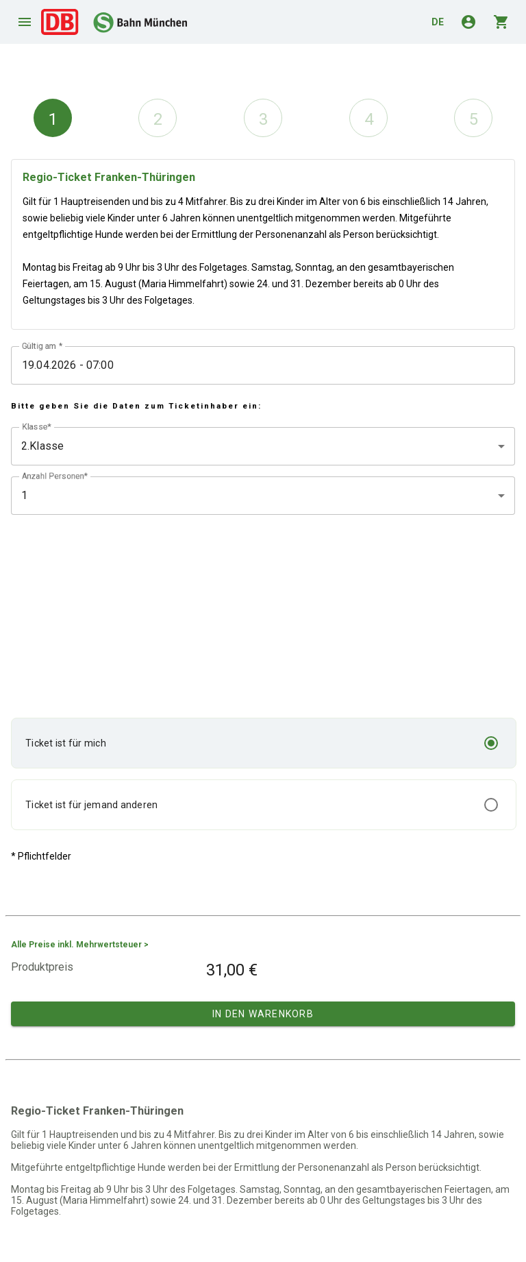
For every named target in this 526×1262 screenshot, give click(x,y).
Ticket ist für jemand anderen (91, 804)
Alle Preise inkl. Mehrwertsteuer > (80, 944)
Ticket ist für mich (65, 743)
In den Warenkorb (263, 1013)
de (437, 21)
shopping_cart (501, 22)
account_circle (468, 22)
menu (24, 22)
